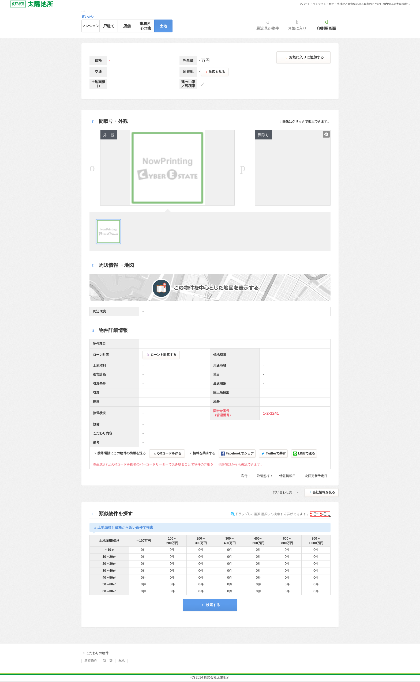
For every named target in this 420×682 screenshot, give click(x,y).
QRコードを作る (167, 453)
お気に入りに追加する (303, 57)
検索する (210, 605)
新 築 (107, 660)
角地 (121, 660)
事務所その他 (145, 25)
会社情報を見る (321, 492)
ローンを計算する (161, 355)
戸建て (108, 26)
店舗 (127, 26)
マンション (90, 26)
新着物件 (90, 660)
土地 (163, 26)
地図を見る (214, 72)
